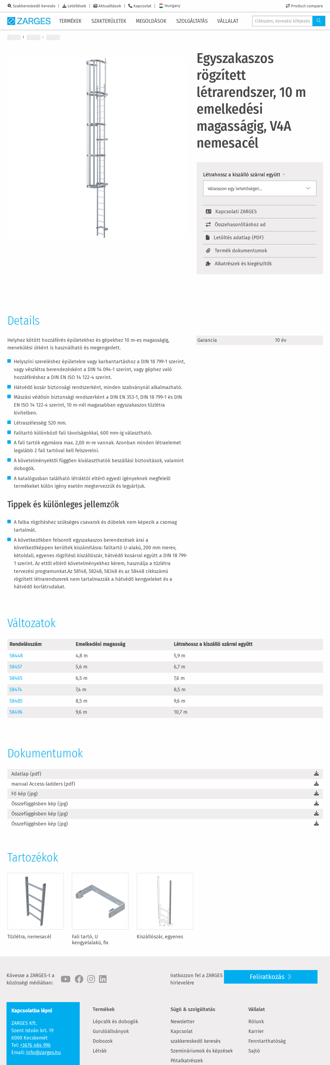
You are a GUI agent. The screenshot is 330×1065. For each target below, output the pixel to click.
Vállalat (256, 1009)
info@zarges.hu (43, 1053)
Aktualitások (109, 6)
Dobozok (103, 1041)
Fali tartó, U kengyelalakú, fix (90, 940)
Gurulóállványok (111, 1031)
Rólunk (256, 1022)
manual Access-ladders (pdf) (43, 784)
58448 (16, 656)
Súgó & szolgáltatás (193, 1009)
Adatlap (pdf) (26, 774)
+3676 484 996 (35, 1045)
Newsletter (183, 1022)
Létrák (100, 1051)
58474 (15, 690)
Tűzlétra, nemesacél (29, 937)
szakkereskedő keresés (195, 1041)
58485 (16, 701)
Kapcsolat (142, 6)
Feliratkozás (268, 977)
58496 (16, 712)
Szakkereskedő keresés (34, 6)
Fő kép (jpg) (24, 794)
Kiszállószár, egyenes (160, 937)
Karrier (256, 1031)
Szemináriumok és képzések (202, 1051)
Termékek (104, 1009)
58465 (16, 678)
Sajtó (254, 1051)
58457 (15, 667)
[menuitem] (71, 21)
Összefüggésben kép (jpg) (39, 804)
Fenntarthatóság (267, 1041)
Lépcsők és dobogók (115, 1022)
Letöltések (77, 6)
